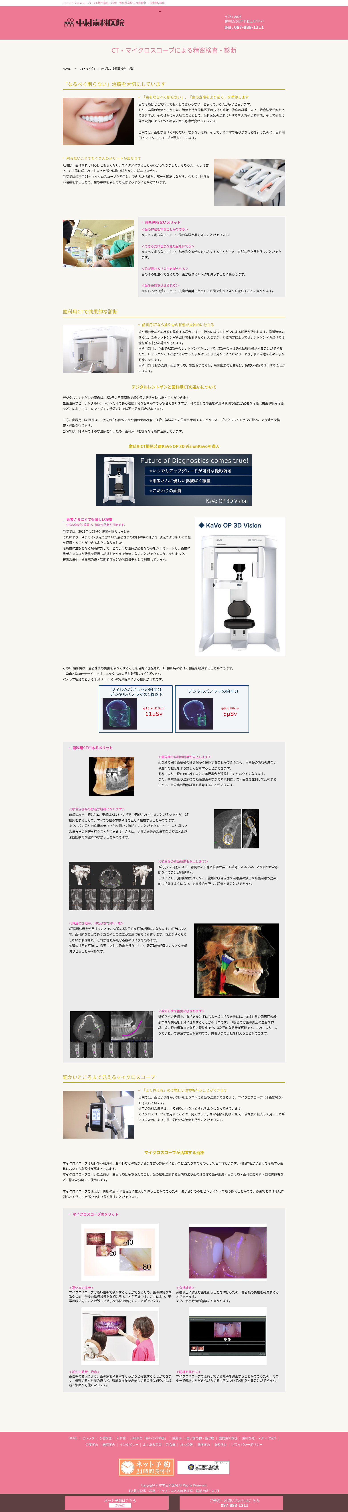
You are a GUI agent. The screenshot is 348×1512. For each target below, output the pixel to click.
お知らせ (201, 26)
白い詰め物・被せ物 (200, 1431)
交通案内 (179, 26)
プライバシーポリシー (247, 1437)
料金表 (135, 26)
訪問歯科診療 (228, 1431)
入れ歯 (121, 1431)
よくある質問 (192, 19)
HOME (135, 12)
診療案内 (156, 12)
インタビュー (163, 19)
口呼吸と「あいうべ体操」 (149, 1431)
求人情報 (156, 26)
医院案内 (137, 19)
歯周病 (177, 1431)
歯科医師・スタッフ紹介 (188, 12)
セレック (88, 1431)
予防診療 (105, 1431)
